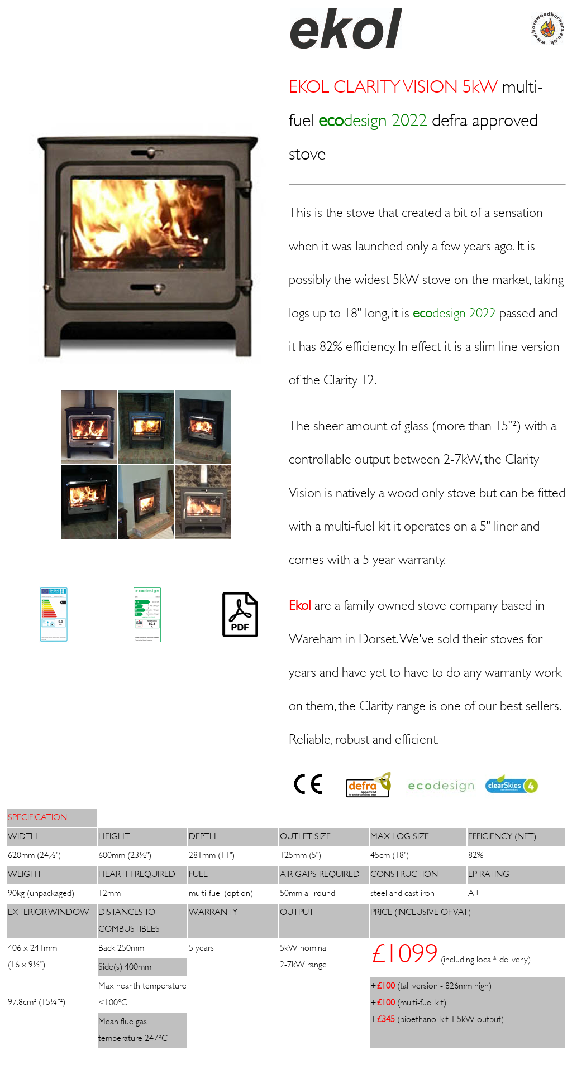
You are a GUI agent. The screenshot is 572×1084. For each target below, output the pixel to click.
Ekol (300, 606)
